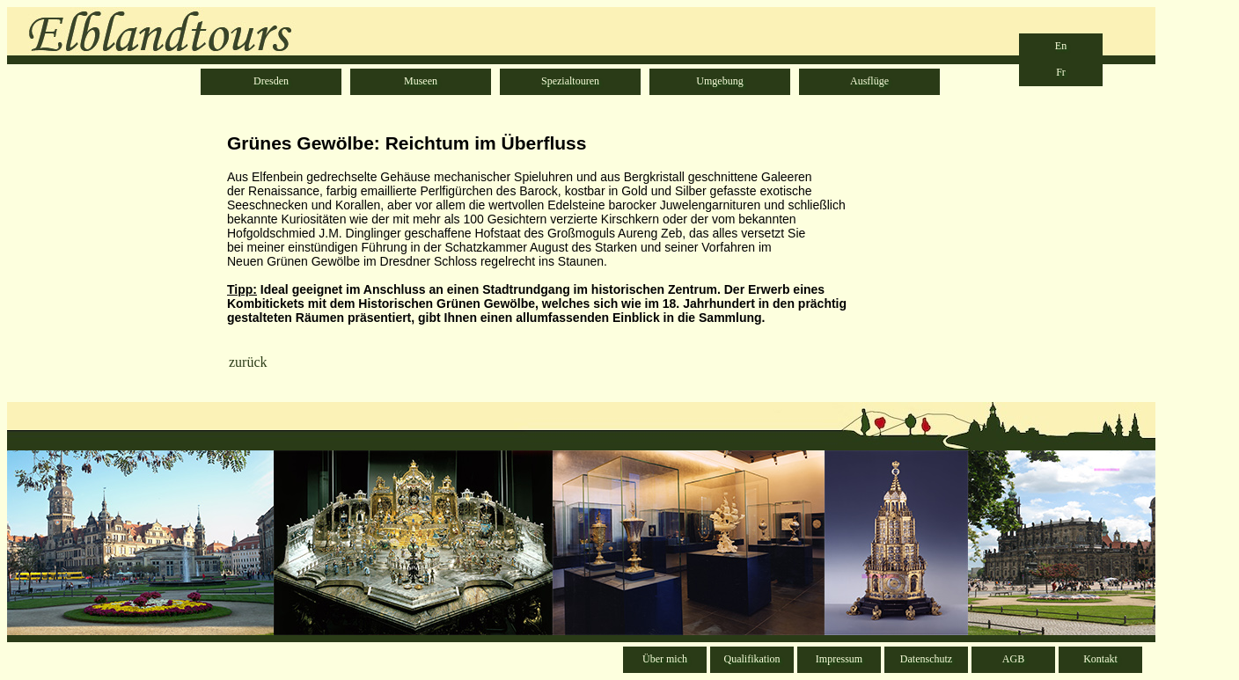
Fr (1061, 72)
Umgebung (719, 81)
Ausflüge (869, 81)
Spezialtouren (570, 81)
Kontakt (1100, 659)
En (1061, 46)
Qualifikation (752, 659)
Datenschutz (926, 659)
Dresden (271, 81)
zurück (248, 362)
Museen (420, 81)
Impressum (839, 659)
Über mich (664, 659)
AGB (1013, 659)
